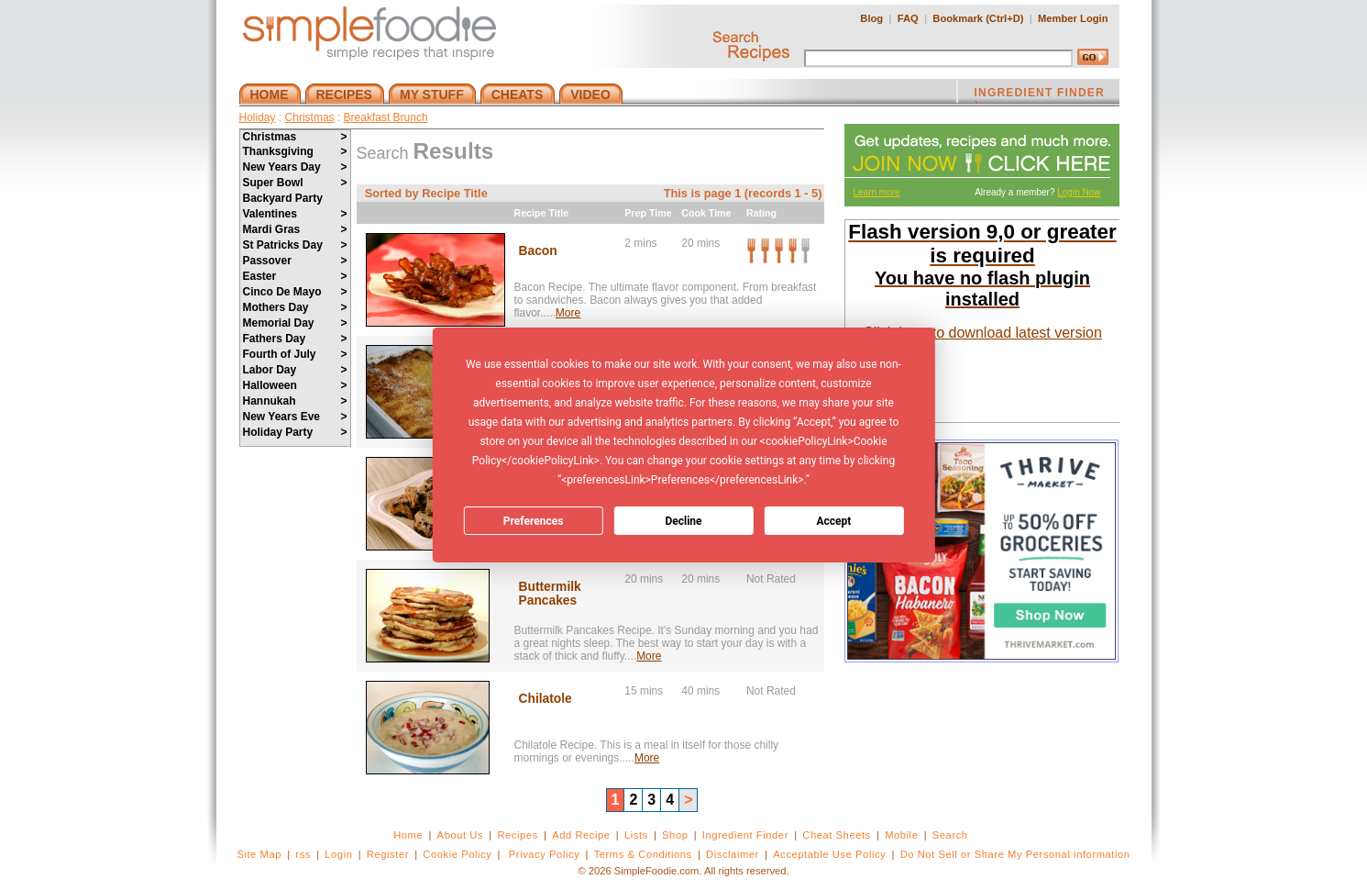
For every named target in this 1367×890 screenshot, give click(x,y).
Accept (833, 521)
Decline (683, 521)
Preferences (533, 521)
